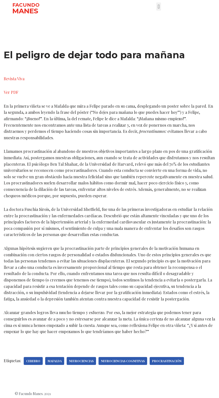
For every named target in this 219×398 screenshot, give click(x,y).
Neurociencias (81, 361)
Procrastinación (166, 361)
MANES (25, 11)
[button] (158, 6)
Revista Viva (14, 78)
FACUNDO (26, 5)
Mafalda (55, 361)
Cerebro (33, 361)
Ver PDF (11, 92)
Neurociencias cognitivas (123, 361)
